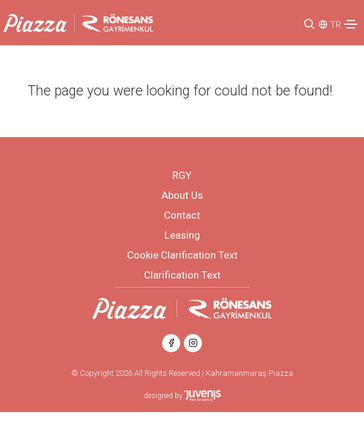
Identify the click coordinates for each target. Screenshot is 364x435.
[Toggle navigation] (350, 24)
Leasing (182, 235)
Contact (182, 215)
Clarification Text (182, 275)
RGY (182, 175)
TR (335, 24)
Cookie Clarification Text (182, 255)
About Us (182, 195)
